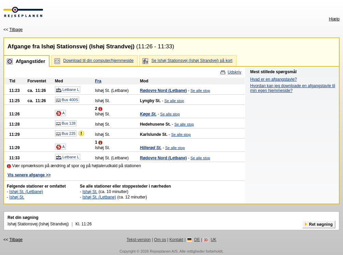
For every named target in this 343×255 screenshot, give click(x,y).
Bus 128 (65, 123)
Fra (98, 81)
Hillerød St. (150, 147)
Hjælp (334, 19)
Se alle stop (200, 91)
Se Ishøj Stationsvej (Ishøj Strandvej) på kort (191, 60)
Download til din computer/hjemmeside (98, 60)
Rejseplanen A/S (163, 251)
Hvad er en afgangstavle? (273, 79)
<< (13, 29)
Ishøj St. (16, 197)
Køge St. (148, 114)
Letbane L (67, 89)
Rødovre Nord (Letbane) (163, 90)
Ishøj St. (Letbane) (26, 191)
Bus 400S (67, 100)
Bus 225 (65, 133)
